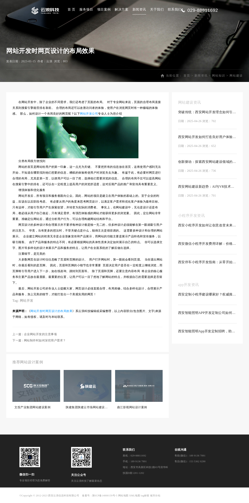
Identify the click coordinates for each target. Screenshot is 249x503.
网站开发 (26, 301)
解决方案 (121, 9)
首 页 (71, 9)
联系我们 (174, 9)
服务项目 (86, 9)
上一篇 (34, 335)
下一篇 (39, 341)
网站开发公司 (89, 114)
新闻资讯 (139, 9)
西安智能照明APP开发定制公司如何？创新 (207, 313)
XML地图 (134, 496)
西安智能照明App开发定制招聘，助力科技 (207, 332)
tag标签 (145, 496)
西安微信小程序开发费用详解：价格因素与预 (207, 244)
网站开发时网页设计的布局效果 (51, 311)
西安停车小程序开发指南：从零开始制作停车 (207, 263)
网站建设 (236, 76)
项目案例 (104, 9)
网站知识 (218, 76)
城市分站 (155, 496)
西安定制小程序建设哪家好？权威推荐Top (207, 295)
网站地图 (123, 496)
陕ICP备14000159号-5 (104, 496)
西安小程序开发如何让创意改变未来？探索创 (207, 226)
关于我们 (157, 9)
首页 (186, 76)
